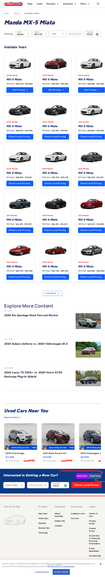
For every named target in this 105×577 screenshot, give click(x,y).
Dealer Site (60, 521)
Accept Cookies (61, 572)
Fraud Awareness (94, 549)
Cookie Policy (92, 529)
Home (6, 13)
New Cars (82, 476)
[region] (52, 568)
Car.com (75, 518)
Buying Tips (44, 528)
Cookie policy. (68, 566)
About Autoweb (59, 514)
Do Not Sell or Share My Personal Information (94, 539)
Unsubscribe (95, 556)
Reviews (42, 523)
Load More (52, 293)
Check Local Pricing (19, 136)
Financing (43, 532)
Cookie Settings (42, 572)
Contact (58, 525)
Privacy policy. (54, 566)
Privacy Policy (92, 522)
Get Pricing (20, 90)
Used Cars (95, 476)
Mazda (16, 13)
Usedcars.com (78, 513)
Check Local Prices (86, 485)
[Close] (101, 564)
